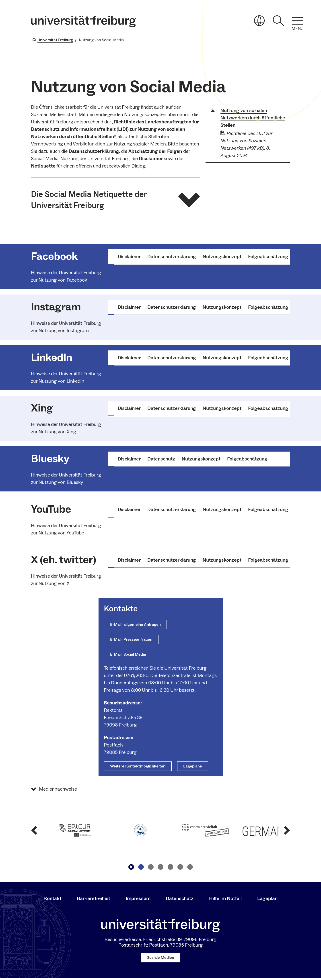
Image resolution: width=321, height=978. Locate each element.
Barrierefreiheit (93, 898)
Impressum (138, 898)
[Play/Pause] (131, 867)
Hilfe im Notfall (225, 898)
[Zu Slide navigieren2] (151, 867)
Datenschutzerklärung (171, 257)
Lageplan (267, 898)
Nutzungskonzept (222, 257)
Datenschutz (161, 459)
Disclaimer (129, 257)
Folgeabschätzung (268, 257)
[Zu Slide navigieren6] (190, 867)
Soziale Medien (160, 957)
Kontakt (52, 898)
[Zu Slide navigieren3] (160, 867)
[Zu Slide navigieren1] (141, 867)
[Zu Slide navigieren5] (180, 867)
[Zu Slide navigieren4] (170, 867)
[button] (115, 200)
